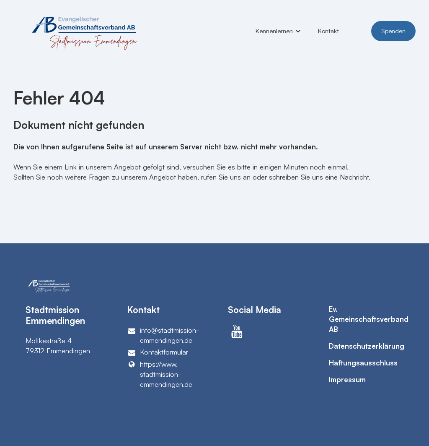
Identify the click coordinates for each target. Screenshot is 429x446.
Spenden (393, 31)
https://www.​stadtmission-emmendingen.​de (160, 374)
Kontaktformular (158, 352)
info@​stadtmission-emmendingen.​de (163, 335)
